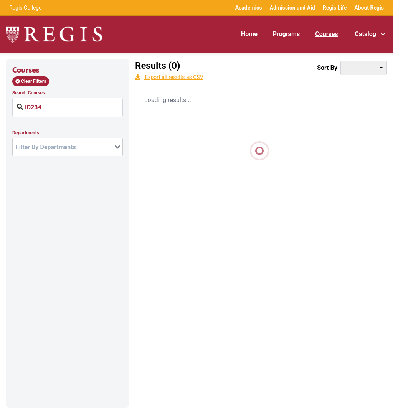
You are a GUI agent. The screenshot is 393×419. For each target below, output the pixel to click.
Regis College (25, 8)
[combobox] (67, 147)
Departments (25, 132)
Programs (286, 34)
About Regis (369, 8)
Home (249, 34)
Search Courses (28, 93)
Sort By (327, 67)
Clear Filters (30, 81)
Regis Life (335, 8)
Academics (248, 8)
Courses (326, 34)
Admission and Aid (292, 8)
